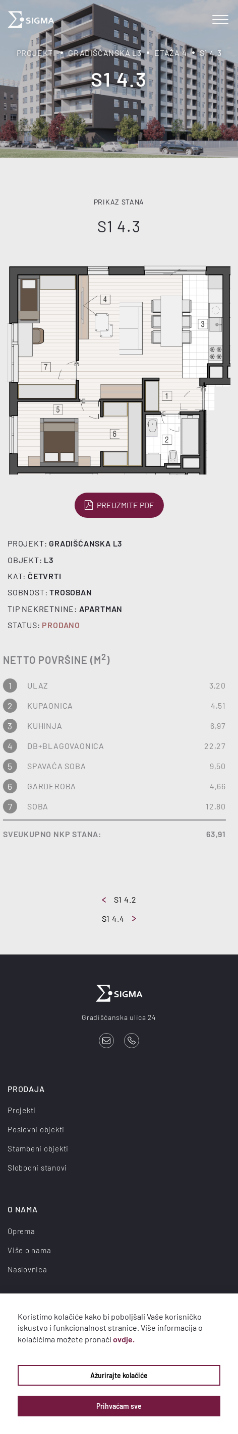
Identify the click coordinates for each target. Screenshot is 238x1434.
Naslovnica (27, 1269)
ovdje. (124, 1339)
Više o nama (29, 1250)
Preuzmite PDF (118, 505)
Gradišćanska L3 (105, 52)
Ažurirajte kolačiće (119, 1375)
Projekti (36, 52)
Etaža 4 (170, 52)
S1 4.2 (119, 899)
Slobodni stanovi (37, 1167)
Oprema (21, 1231)
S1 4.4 (119, 918)
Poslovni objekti (36, 1129)
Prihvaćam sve (119, 1406)
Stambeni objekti (38, 1148)
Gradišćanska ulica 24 (119, 1017)
